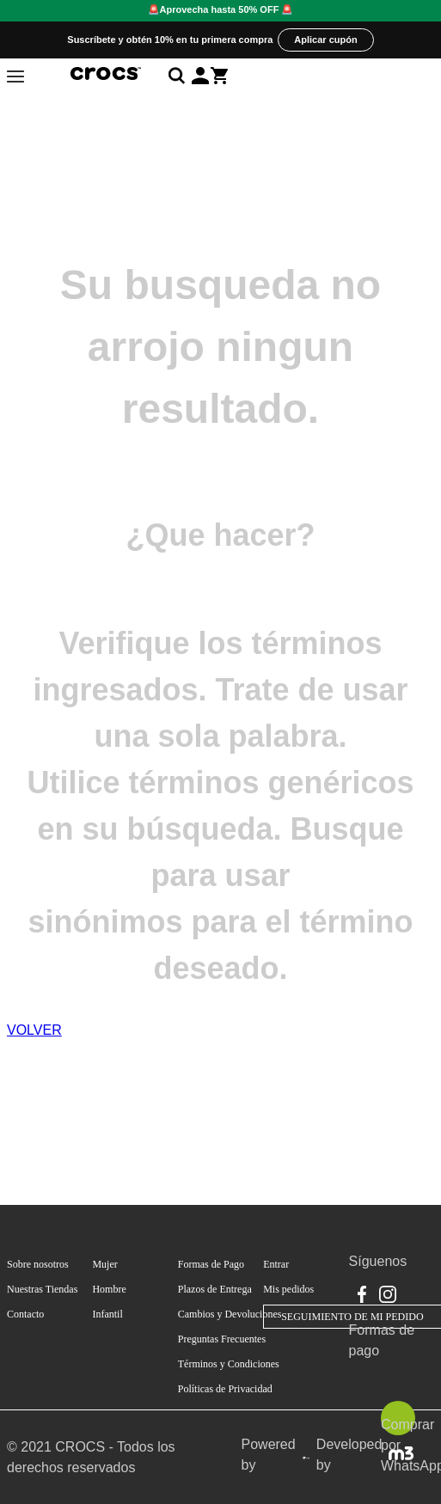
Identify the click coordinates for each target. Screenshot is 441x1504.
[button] (200, 75)
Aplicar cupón (325, 39)
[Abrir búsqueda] (180, 75)
